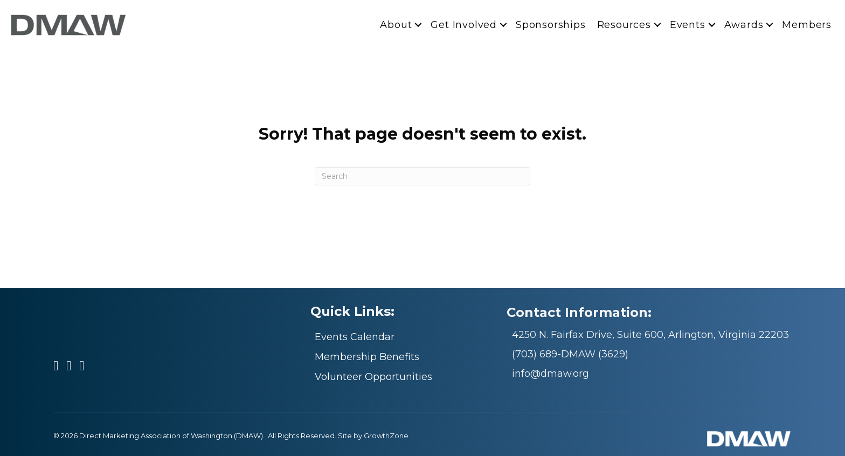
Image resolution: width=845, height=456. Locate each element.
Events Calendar (354, 337)
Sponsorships (551, 25)
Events (687, 25)
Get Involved (464, 25)
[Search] (422, 176)
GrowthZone (386, 435)
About (396, 25)
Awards (744, 25)
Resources (624, 25)
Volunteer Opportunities (373, 377)
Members (807, 25)
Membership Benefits (367, 357)
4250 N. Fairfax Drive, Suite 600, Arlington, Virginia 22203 (650, 335)
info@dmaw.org (550, 373)
